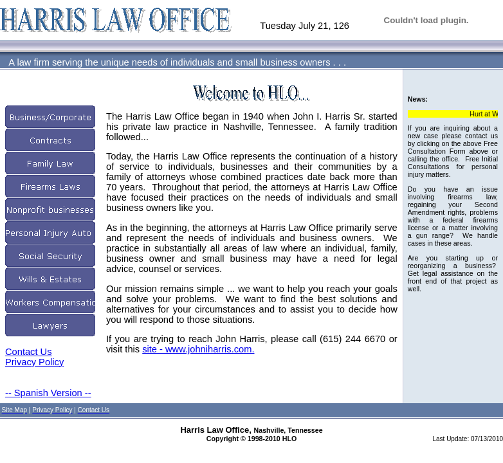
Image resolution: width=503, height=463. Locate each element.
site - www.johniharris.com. (198, 349)
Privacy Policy (34, 362)
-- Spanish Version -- (48, 393)
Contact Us (28, 352)
